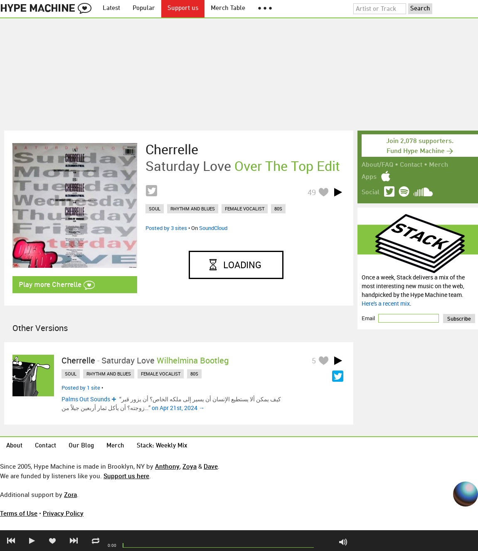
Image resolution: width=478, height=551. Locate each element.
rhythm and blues (192, 208)
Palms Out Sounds (86, 399)
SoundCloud (213, 228)
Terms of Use (18, 513)
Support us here (126, 476)
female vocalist (244, 208)
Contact (411, 165)
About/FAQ (377, 165)
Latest (111, 8)
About (14, 446)
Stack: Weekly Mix (162, 446)
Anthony (167, 466)
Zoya (189, 466)
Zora (70, 494)
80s (278, 208)
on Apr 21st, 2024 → (178, 408)
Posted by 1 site (81, 387)
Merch (438, 165)
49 (312, 192)
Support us (183, 8)
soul (154, 208)
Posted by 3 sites (166, 228)
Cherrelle (171, 149)
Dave (211, 466)
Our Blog (81, 446)
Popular (144, 8)
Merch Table (228, 8)
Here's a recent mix (386, 303)
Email (369, 318)
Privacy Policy (63, 513)
